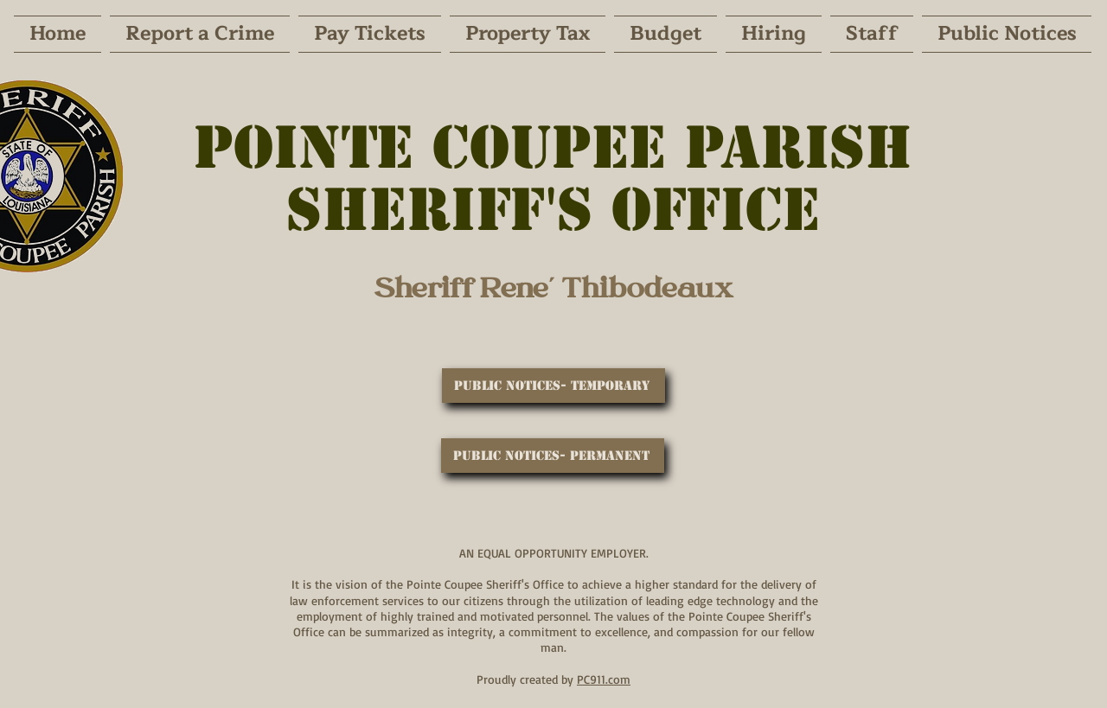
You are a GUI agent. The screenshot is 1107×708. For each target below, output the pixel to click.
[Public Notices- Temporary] (553, 385)
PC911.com (603, 679)
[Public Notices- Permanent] (552, 455)
